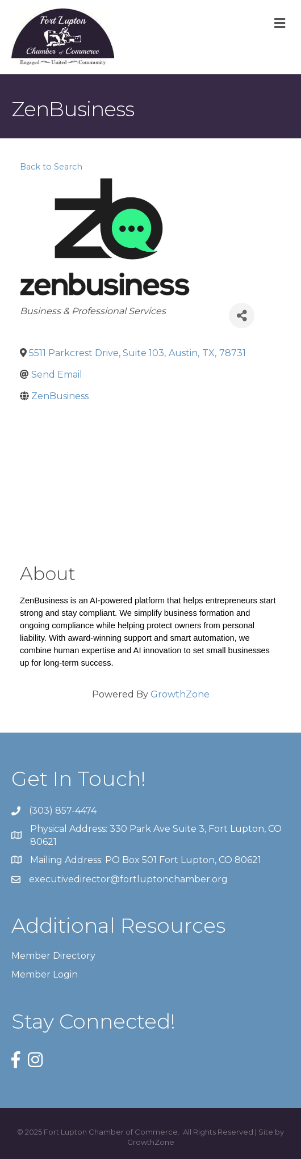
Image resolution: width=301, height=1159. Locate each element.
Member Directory (53, 955)
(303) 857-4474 (63, 810)
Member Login (44, 974)
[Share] (241, 315)
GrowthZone (180, 694)
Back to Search (51, 167)
